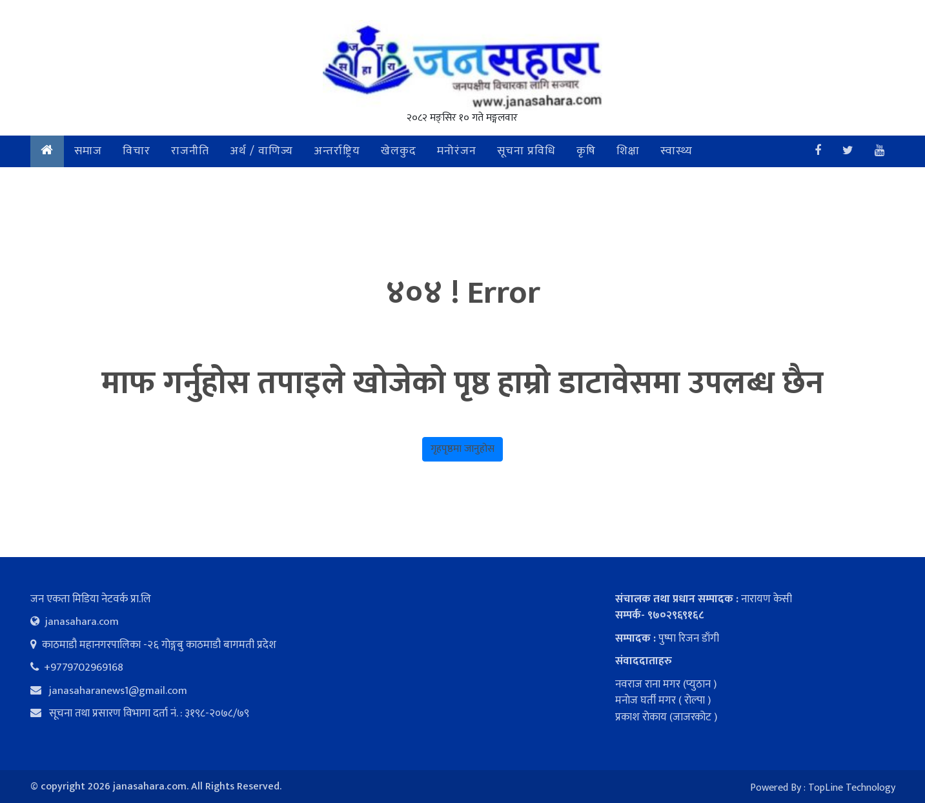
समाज (88, 151)
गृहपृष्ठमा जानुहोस (462, 449)
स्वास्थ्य (676, 151)
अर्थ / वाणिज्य (261, 151)
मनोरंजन (456, 151)
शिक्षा (628, 151)
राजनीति (190, 151)
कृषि (586, 151)
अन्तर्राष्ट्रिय (337, 151)
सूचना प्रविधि (526, 151)
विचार (136, 151)
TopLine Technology (851, 788)
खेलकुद (398, 151)
